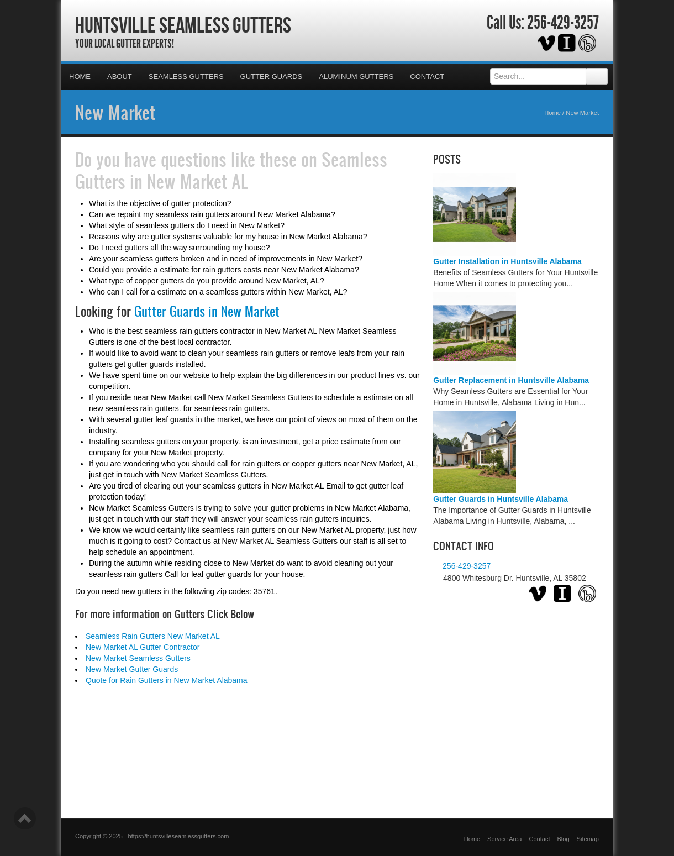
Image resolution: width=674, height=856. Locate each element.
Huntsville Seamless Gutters (183, 25)
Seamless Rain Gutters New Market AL (153, 636)
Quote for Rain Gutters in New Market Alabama (167, 680)
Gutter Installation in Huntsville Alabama (507, 261)
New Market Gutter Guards (132, 669)
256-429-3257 (563, 23)
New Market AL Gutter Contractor (142, 647)
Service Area (504, 839)
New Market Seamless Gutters (138, 658)
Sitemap (588, 839)
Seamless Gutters (186, 76)
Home (80, 76)
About (119, 76)
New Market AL (197, 181)
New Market (115, 112)
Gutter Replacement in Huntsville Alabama (511, 380)
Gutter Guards (271, 76)
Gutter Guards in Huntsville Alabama (500, 499)
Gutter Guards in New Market (207, 311)
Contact (427, 76)
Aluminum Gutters (356, 76)
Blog (563, 839)
